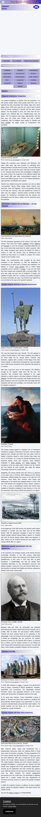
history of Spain (14, 793)
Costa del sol (20, 73)
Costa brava (7, 73)
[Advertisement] (20, 32)
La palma (33, 80)
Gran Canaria (5, 122)
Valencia (3, 378)
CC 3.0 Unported (15, 159)
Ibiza (7, 80)
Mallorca (20, 83)
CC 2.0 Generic (15, 682)
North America (16, 463)
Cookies (7, 801)
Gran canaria (33, 77)
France (23, 269)
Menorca (33, 83)
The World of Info (20, 2)
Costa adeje (6, 61)
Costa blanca (33, 70)
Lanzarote (7, 83)
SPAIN (16, 65)
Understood (9, 811)
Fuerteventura (20, 77)
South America (31, 463)
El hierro (33, 73)
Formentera (7, 77)
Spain (20, 685)
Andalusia (7, 70)
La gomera (20, 80)
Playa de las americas (31, 61)
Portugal (6, 246)
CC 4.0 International (18, 745)
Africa (3, 107)
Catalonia (20, 70)
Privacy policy (12, 806)
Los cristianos (16, 61)
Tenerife (20, 86)
